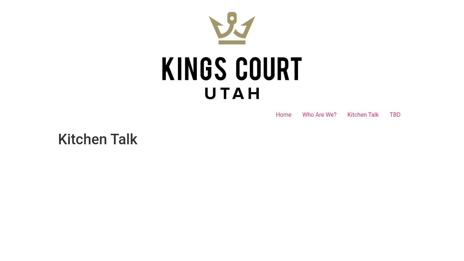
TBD (395, 114)
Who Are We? (319, 114)
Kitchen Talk (363, 114)
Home (283, 114)
